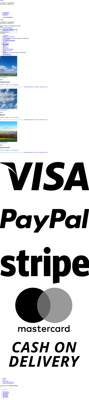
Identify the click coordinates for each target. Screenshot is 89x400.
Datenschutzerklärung (8, 382)
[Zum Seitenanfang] (0, 387)
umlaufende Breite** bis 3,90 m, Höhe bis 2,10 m (36, 86)
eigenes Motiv (6, 39)
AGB (4, 379)
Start (1, 25)
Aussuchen (6, 12)
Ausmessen (6, 13)
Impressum (5, 380)
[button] (8, 30)
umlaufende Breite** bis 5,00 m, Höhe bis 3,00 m (36, 152)
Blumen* (5, 38)
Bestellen (5, 15)
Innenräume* (6, 43)
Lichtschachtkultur (8, 17)
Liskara (2, 0)
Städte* (4, 51)
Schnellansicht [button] (3, 77)
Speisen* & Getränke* (8, 49)
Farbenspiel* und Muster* (9, 40)
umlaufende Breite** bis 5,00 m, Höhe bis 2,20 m (36, 119)
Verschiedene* (6, 54)
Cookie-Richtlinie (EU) (8, 383)
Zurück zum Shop (7, 54)
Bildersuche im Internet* (9, 36)
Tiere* (4, 52)
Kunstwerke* (6, 44)
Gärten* (5, 41)
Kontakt (5, 378)
